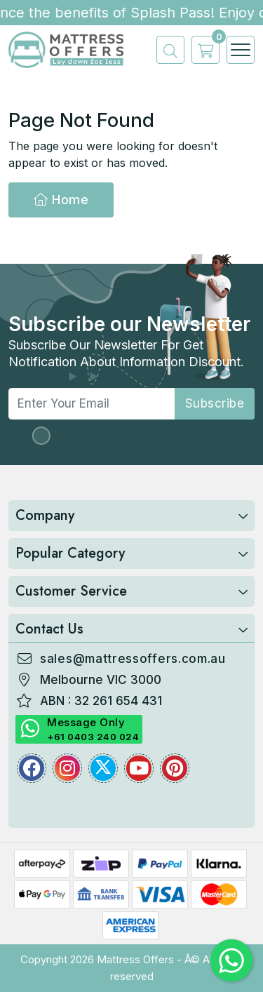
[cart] (202, 50)
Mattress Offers (135, 959)
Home (61, 199)
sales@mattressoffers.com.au (133, 659)
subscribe (215, 403)
